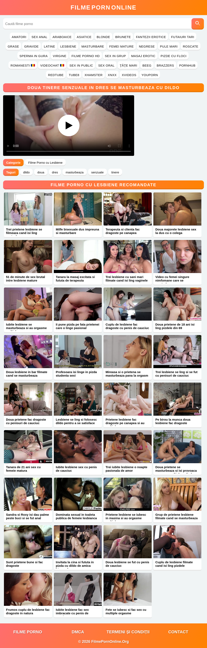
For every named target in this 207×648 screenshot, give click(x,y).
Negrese (147, 46)
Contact (178, 632)
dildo (26, 172)
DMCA (78, 632)
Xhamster (93, 75)
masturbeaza (75, 172)
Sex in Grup (115, 56)
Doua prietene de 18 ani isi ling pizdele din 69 (175, 326)
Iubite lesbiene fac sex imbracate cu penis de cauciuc (72, 613)
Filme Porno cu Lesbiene (45, 162)
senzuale (97, 172)
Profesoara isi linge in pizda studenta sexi (76, 373)
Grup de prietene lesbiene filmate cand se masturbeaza (176, 516)
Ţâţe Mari (128, 65)
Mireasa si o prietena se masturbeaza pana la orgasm (127, 373)
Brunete (123, 37)
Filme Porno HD (85, 56)
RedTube (56, 75)
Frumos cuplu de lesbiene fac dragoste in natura (28, 611)
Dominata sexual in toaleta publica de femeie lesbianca (76, 516)
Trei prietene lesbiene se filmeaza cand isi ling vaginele (24, 233)
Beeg (147, 65)
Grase (13, 46)
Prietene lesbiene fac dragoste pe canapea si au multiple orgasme (125, 423)
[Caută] (197, 24)
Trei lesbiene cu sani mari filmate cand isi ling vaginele (127, 278)
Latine (49, 46)
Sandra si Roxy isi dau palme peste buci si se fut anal (27, 516)
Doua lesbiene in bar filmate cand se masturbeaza (26, 373)
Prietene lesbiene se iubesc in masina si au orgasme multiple (126, 518)
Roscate (190, 46)
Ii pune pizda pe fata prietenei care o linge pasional (77, 326)
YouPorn (150, 75)
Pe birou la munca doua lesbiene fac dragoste (172, 421)
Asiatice (84, 37)
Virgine (59, 56)
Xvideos (129, 75)
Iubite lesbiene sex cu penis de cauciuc (76, 468)
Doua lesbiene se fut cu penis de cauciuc (127, 563)
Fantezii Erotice (151, 37)
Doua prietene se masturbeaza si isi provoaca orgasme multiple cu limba (176, 470)
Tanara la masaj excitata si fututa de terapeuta (75, 278)
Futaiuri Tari (182, 37)
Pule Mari (169, 46)
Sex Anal (39, 37)
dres (55, 172)
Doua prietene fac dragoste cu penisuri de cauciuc (26, 421)
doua (40, 172)
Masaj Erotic (143, 56)
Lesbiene (68, 46)
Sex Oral (106, 65)
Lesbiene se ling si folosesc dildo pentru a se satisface (76, 421)
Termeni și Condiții (128, 632)
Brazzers (165, 65)
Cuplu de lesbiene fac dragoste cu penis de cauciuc (127, 326)
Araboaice (62, 37)
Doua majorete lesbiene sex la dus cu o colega (175, 231)
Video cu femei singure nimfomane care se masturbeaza (172, 280)
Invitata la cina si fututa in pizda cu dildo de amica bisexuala (75, 565)
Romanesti (23, 65)
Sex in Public (81, 65)
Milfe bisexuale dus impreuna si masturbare (77, 231)
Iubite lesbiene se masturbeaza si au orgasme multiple (26, 328)
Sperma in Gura (33, 56)
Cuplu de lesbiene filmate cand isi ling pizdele (174, 563)
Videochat (52, 65)
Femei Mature (121, 46)
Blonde (103, 37)
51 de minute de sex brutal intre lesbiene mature (25, 278)
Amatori (19, 37)
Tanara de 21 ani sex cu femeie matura (23, 468)
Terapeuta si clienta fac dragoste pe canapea (123, 231)
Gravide (31, 46)
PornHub (187, 65)
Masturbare (93, 46)
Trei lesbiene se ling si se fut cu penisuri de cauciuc (176, 373)
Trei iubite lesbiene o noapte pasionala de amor (126, 468)
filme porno (27, 632)
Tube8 (74, 75)
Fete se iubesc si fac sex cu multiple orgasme (126, 611)
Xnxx (112, 75)
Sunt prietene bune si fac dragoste (24, 563)
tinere (115, 172)
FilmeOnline (103, 7)
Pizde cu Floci (174, 56)
